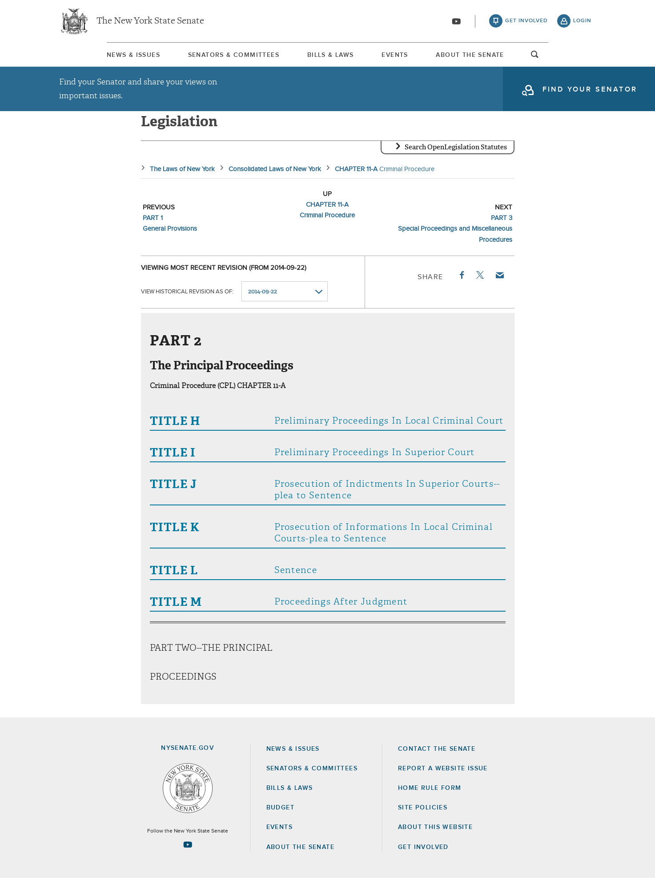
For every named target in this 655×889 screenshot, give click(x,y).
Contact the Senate (436, 760)
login (582, 22)
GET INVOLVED (423, 858)
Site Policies (422, 818)
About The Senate (508, 57)
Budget (280, 818)
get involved (526, 22)
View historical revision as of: (187, 302)
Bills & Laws (325, 57)
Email (499, 286)
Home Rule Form (430, 799)
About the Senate (300, 858)
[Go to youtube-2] (456, 22)
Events (411, 57)
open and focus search (582, 59)
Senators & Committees (207, 57)
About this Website (435, 838)
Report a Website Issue (443, 779)
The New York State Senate (150, 22)
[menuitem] (86, 57)
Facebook (461, 286)
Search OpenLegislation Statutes (456, 157)
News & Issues (86, 57)
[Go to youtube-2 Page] (188, 855)
